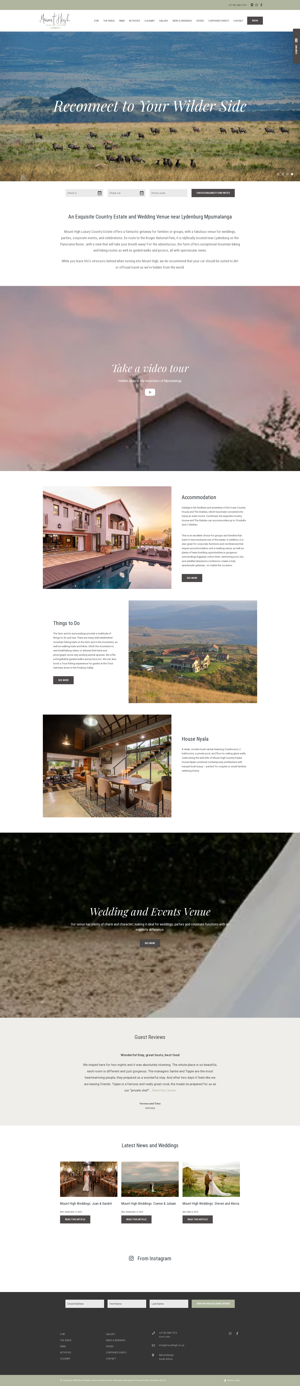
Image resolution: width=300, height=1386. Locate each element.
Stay (96, 20)
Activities (134, 20)
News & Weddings (182, 20)
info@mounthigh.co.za (171, 1345)
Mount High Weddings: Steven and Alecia (211, 1203)
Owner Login (232, 1380)
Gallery (163, 20)
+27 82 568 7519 (237, 5)
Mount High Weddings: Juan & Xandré (86, 1203)
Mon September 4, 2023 (71, 1212)
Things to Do (66, 623)
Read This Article (75, 1219)
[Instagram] (256, 4)
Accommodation (199, 497)
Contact (238, 20)
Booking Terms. (158, 1380)
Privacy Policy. (142, 1380)
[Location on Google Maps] (251, 4)
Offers (200, 20)
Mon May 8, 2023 (190, 1212)
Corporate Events (218, 20)
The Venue (109, 20)
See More (192, 578)
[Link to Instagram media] (27, 1276)
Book (255, 20)
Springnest (128, 1380)
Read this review (164, 1090)
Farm (122, 20)
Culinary (149, 20)
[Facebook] (261, 4)
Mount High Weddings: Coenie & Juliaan (148, 1203)
